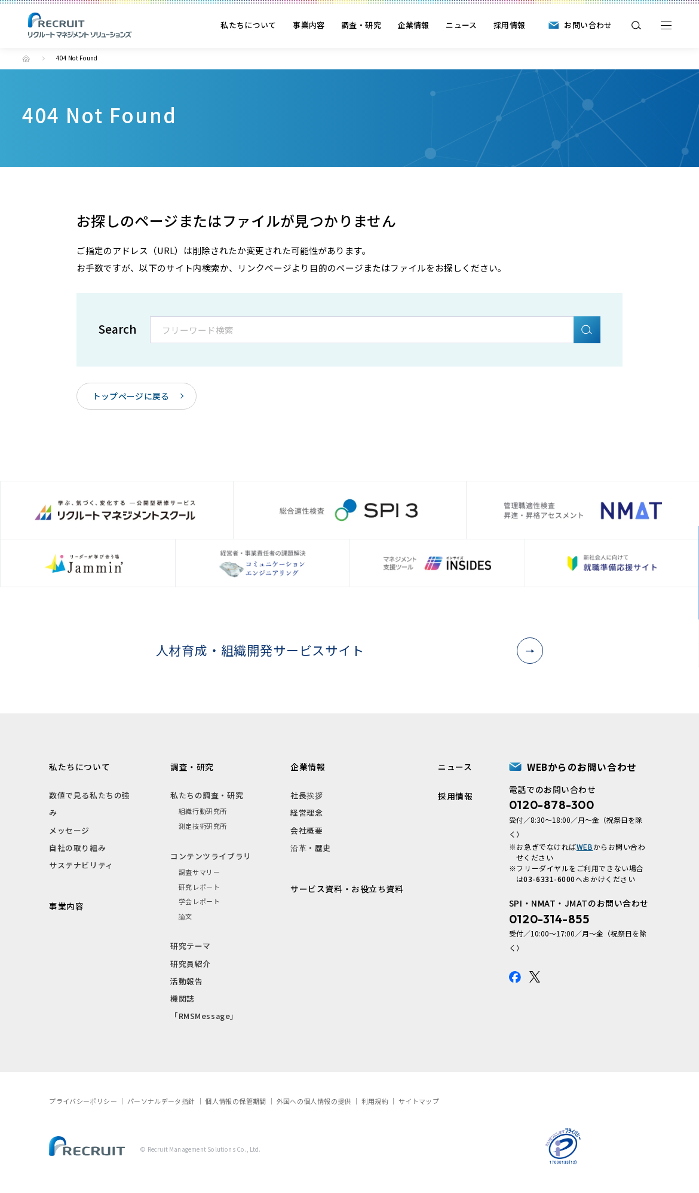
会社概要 (306, 830)
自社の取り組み (77, 847)
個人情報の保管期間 (235, 1101)
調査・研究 (361, 24)
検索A (587, 330)
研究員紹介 (190, 963)
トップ (26, 58)
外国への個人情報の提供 (314, 1101)
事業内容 (308, 24)
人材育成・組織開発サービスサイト (345, 650)
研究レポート (199, 887)
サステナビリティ (81, 865)
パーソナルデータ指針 (161, 1101)
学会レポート (199, 901)
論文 (185, 916)
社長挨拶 (306, 795)
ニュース (461, 24)
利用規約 (374, 1101)
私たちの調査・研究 (206, 795)
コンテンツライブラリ (210, 856)
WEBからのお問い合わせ (582, 766)
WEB (585, 846)
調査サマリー (199, 872)
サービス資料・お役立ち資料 (346, 889)
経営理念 (306, 812)
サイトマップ (418, 1101)
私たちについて (248, 24)
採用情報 (509, 24)
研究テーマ (190, 945)
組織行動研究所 (203, 811)
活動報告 (186, 981)
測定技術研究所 (203, 826)
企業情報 (413, 24)
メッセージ (69, 830)
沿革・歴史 (310, 847)
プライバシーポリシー (83, 1101)
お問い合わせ (588, 24)
